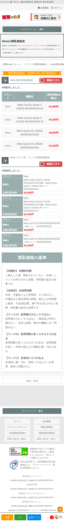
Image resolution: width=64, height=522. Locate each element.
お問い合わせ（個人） (17, 439)
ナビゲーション (32, 29)
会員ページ (34, 517)
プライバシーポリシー (17, 427)
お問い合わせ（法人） (47, 439)
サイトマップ (32, 411)
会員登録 (43, 7)
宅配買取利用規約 (47, 433)
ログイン (56, 7)
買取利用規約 (47, 427)
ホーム (17, 421)
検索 (7, 517)
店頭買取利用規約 (17, 433)
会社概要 (47, 421)
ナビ (20, 517)
